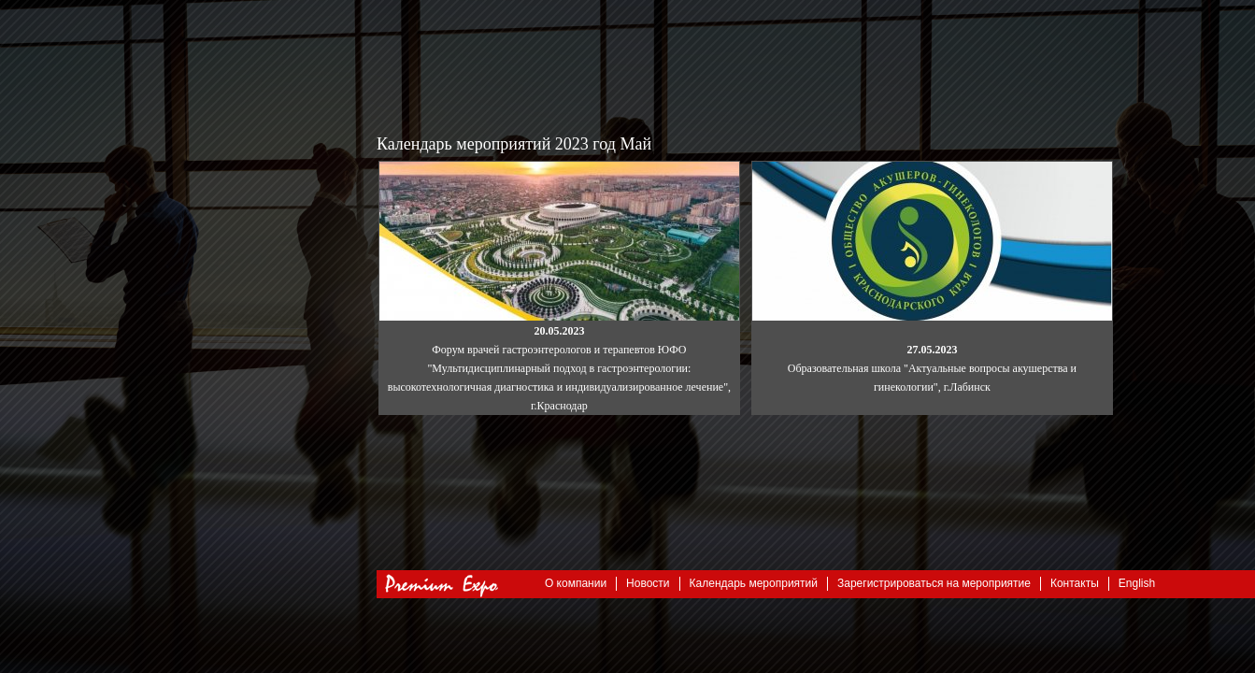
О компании (575, 583)
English (1137, 583)
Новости (647, 583)
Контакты (1074, 583)
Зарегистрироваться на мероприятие (934, 583)
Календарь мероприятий (754, 583)
